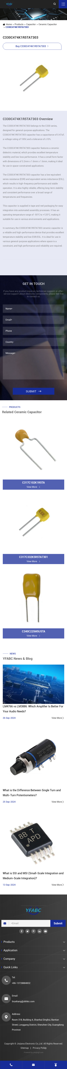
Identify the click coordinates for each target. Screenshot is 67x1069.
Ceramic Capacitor (47, 24)
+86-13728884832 (21, 983)
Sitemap (25, 1048)
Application (10, 950)
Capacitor (31, 24)
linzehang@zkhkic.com (23, 1001)
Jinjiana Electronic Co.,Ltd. (30, 1043)
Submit (58, 923)
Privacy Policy (40, 1048)
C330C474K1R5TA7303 (16, 27)
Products (18, 24)
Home (9, 24)
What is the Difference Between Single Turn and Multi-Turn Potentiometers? (32, 793)
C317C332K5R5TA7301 (33, 558)
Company (9, 958)
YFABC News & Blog (18, 660)
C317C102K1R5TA (33, 483)
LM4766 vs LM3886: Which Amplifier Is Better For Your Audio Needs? (33, 709)
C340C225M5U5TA (33, 632)
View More (58, 718)
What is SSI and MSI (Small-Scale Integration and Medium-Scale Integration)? (33, 876)
